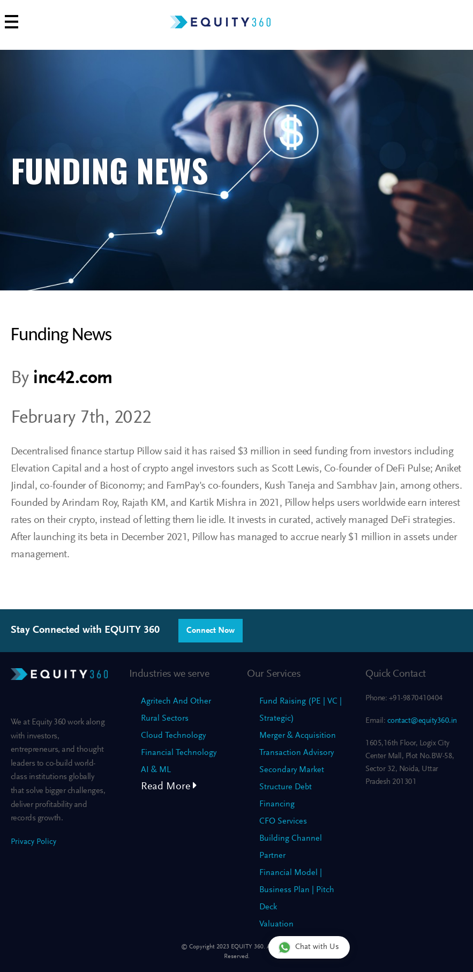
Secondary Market (291, 770)
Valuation (276, 924)
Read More (169, 786)
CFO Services (283, 821)
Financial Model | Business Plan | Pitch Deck (296, 890)
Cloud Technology (173, 735)
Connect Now (210, 630)
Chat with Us (308, 947)
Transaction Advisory (296, 753)
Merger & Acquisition (297, 735)
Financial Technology (178, 753)
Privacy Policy (33, 842)
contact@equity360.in (421, 721)
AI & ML (156, 770)
